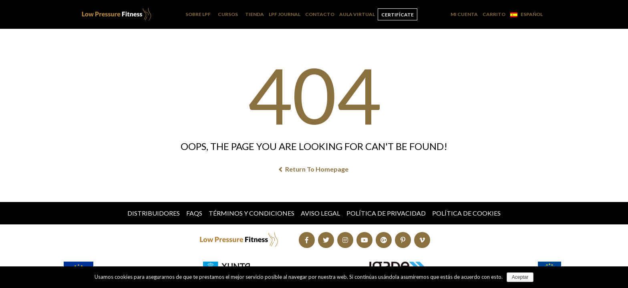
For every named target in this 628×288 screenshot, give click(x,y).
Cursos (228, 14)
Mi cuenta (464, 14)
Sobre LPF (198, 14)
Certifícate (397, 15)
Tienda (254, 14)
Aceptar (520, 277)
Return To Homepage (314, 169)
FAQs (194, 213)
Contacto (319, 14)
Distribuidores (153, 213)
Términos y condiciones (251, 213)
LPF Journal (284, 14)
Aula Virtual (357, 14)
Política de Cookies (466, 213)
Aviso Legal (320, 213)
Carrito (494, 14)
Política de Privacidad (386, 213)
